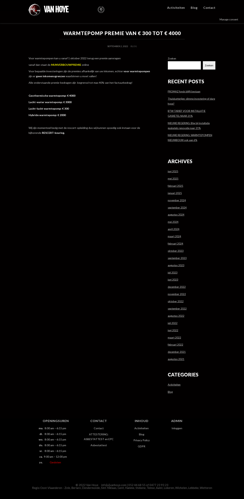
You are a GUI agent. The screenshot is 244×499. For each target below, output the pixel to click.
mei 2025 (173, 178)
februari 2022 (175, 344)
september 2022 (177, 308)
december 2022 (177, 286)
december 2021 (177, 351)
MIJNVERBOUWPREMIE (66, 64)
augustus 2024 (176, 214)
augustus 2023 (176, 265)
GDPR (141, 446)
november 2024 (177, 200)
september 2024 (177, 207)
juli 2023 (172, 272)
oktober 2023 (176, 250)
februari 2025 (175, 185)
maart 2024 (174, 236)
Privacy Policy (141, 440)
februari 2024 (175, 243)
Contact (209, 7)
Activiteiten (176, 7)
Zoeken (172, 58)
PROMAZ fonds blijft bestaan (184, 91)
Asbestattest (99, 445)
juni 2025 (173, 171)
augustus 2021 (176, 359)
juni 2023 (173, 279)
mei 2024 (173, 221)
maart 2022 (174, 337)
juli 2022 (172, 323)
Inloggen (177, 428)
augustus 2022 (176, 315)
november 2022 (177, 294)
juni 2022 (173, 330)
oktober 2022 (176, 301)
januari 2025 (175, 193)
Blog (194, 7)
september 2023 (177, 258)
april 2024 (173, 229)
